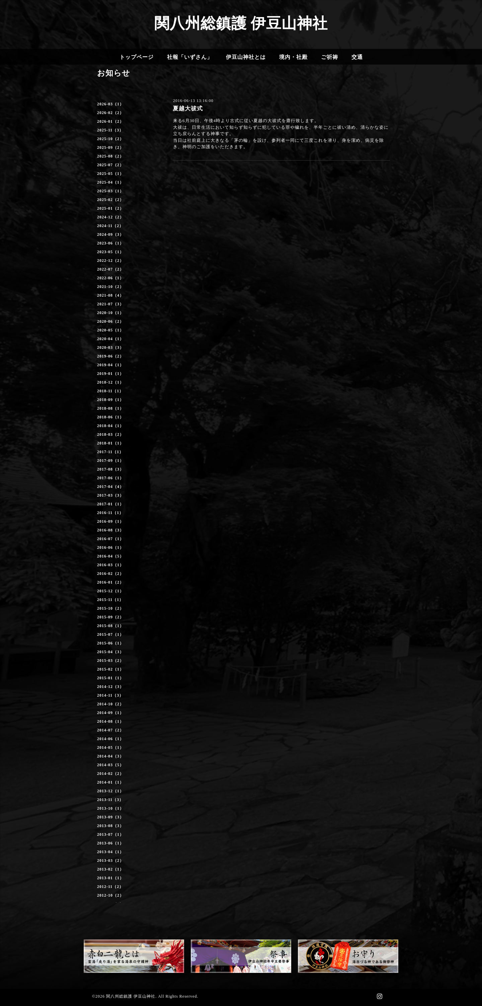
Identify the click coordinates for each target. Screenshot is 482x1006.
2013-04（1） (110, 851)
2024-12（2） (110, 217)
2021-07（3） (110, 304)
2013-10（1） (110, 808)
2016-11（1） (110, 512)
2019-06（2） (110, 356)
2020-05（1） (110, 330)
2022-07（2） (110, 269)
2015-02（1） (110, 669)
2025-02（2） (110, 199)
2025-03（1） (110, 191)
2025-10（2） (110, 138)
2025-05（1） (110, 173)
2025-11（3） (110, 130)
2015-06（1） (110, 643)
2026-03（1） (110, 104)
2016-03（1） (110, 565)
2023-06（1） (110, 243)
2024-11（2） (110, 225)
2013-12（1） (110, 791)
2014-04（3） (110, 756)
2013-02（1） (110, 869)
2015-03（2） (110, 660)
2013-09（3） (110, 817)
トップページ (136, 57)
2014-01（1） (110, 782)
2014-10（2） (110, 704)
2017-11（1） (110, 451)
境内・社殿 (293, 57)
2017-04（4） (110, 486)
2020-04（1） (110, 338)
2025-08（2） (110, 156)
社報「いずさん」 (190, 57)
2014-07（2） (110, 730)
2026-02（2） (110, 112)
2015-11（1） (110, 599)
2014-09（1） (110, 712)
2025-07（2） (110, 165)
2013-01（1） (110, 878)
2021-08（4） (110, 295)
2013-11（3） (110, 799)
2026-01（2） (110, 121)
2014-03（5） (110, 765)
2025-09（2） (110, 147)
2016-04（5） (110, 556)
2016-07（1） (110, 538)
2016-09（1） (110, 521)
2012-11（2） (110, 886)
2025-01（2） (110, 208)
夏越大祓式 (188, 108)
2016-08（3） (110, 530)
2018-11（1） (110, 391)
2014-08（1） (110, 721)
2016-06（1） (110, 547)
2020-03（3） (110, 347)
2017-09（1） (110, 460)
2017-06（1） (110, 478)
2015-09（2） (110, 617)
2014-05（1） (110, 747)
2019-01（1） (110, 373)
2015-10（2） (110, 608)
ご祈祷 (329, 57)
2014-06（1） (110, 738)
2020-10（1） (110, 312)
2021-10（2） (110, 286)
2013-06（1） (110, 843)
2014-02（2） (110, 773)
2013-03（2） (110, 860)
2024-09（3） (110, 234)
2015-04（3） (110, 651)
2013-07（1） (110, 834)
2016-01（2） (110, 582)
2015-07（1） (110, 634)
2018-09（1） (110, 399)
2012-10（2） (110, 895)
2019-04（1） (110, 365)
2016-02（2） (110, 573)
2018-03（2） (110, 434)
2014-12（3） (110, 686)
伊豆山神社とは (246, 57)
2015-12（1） (110, 591)
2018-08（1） (110, 408)
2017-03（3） (110, 495)
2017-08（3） (110, 469)
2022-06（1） (110, 278)
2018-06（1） (110, 417)
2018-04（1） (110, 425)
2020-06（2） (110, 321)
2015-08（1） (110, 625)
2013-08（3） (110, 825)
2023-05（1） (110, 251)
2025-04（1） (110, 182)
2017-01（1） (110, 504)
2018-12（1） (110, 382)
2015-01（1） (110, 678)
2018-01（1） (110, 443)
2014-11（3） (110, 695)
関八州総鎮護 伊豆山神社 (241, 23)
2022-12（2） (110, 260)
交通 (357, 57)
